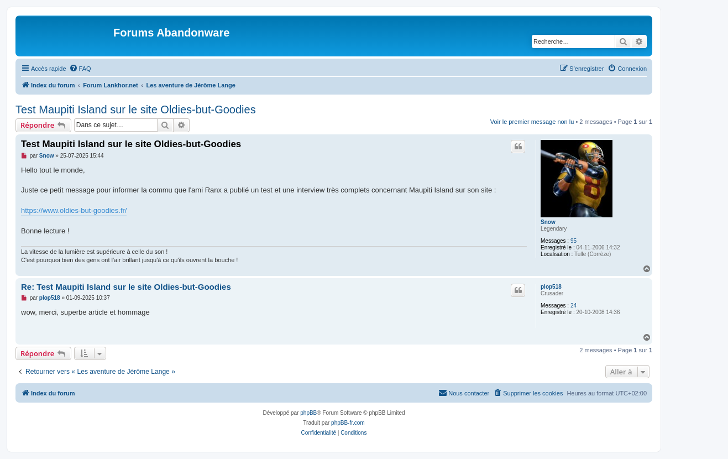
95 (573, 241)
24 (573, 305)
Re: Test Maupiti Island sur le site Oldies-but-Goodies (126, 286)
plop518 (551, 287)
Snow (548, 222)
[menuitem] (80, 68)
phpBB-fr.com (348, 423)
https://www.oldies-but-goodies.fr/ (74, 210)
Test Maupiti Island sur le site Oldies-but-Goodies (135, 109)
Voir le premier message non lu (532, 121)
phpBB (308, 413)
